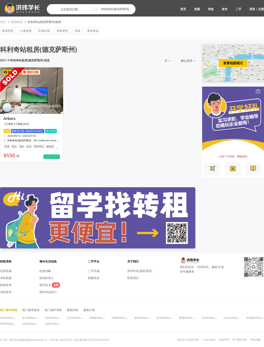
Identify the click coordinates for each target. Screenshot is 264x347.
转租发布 (6, 285)
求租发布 (6, 292)
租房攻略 (45, 271)
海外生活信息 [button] (48, 261)
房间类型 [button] (62, 31)
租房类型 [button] (8, 31)
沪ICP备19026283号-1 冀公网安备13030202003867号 (80, 340)
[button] (20, 8)
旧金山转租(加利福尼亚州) (238, 318)
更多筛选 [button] (93, 31)
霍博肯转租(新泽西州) (12, 324)
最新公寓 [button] (89, 310)
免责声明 (224, 339)
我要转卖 (93, 278)
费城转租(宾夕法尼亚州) (192, 318)
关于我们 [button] (133, 261)
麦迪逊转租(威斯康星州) (170, 318)
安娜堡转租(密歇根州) (124, 318)
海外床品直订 (48, 292)
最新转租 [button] (72, 310)
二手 (238, 9)
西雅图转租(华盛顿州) (101, 318)
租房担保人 (46, 278)
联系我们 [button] (133, 278)
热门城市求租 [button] (53, 310)
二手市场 (93, 271)
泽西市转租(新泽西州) (56, 324)
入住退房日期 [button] (69, 9)
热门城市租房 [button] (31, 310)
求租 (211, 9)
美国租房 (16, 22)
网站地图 (256, 339)
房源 (197, 9)
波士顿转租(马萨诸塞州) (35, 318)
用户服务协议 (239, 339)
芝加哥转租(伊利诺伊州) (80, 318)
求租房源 (6, 278)
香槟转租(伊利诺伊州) (146, 318)
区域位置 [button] (44, 31)
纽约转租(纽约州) (9, 318)
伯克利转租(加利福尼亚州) (36, 324)
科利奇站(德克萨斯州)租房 (44, 22)
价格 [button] (77, 31)
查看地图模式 (233, 63)
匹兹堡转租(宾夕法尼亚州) (215, 318)
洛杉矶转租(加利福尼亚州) (59, 318)
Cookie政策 (209, 339)
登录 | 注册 (256, 9)
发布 (224, 9)
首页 (183, 9)
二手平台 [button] (93, 261)
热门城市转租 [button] (8, 310)
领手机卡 (49, 285)
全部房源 (6, 271)
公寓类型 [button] (26, 31)
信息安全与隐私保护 (188, 339)
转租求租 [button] (6, 261)
